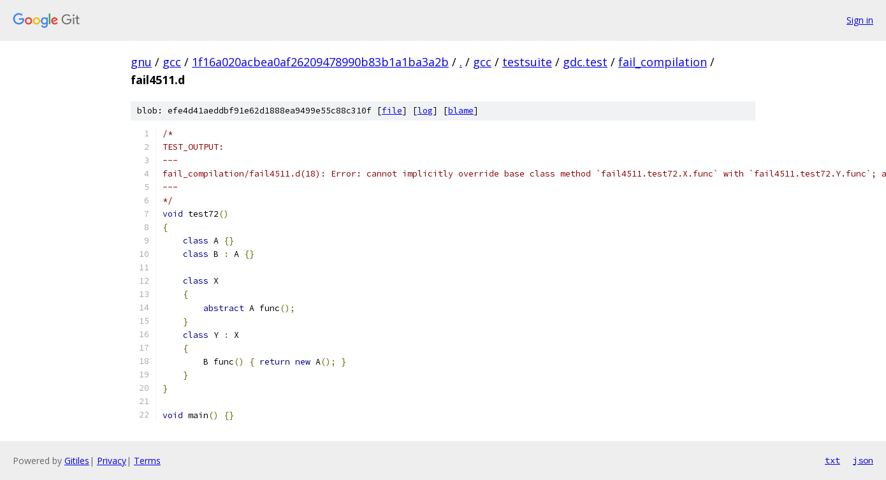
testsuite (527, 61)
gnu (141, 61)
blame (461, 110)
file (392, 110)
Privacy (111, 461)
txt (832, 460)
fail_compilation (662, 61)
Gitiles (76, 461)
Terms (147, 461)
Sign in (859, 20)
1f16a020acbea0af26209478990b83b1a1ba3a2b (320, 61)
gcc (172, 61)
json (863, 460)
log (425, 110)
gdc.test (585, 61)
